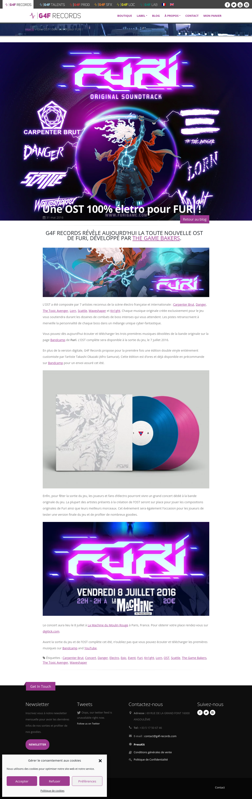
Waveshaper (97, 311)
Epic (123, 658)
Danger (201, 304)
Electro (114, 658)
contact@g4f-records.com (160, 736)
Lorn (73, 311)
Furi (140, 658)
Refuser (54, 781)
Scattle (82, 311)
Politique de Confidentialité (151, 759)
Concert (90, 658)
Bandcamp (57, 340)
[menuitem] (164, 4)
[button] (100, 760)
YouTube (90, 648)
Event (132, 658)
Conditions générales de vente (153, 752)
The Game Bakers (156, 238)
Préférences (87, 781)
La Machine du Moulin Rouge (108, 625)
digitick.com (51, 631)
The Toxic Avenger (55, 311)
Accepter (21, 781)
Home (30, 29)
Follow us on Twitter (88, 723)
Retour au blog (194, 219)
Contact (220, 787)
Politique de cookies (52, 791)
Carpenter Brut (183, 304)
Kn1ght (115, 311)
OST (166, 658)
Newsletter (37, 744)
